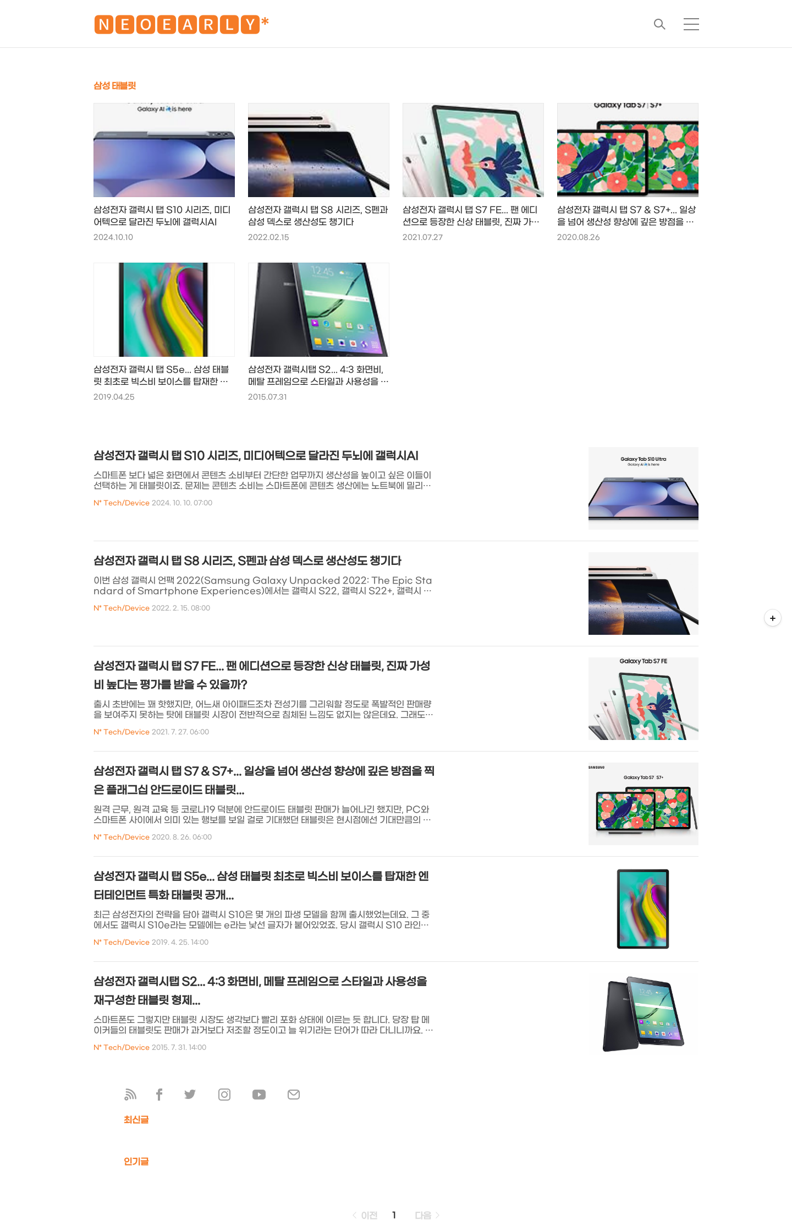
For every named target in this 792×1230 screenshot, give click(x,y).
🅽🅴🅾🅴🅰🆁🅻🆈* (182, 27)
